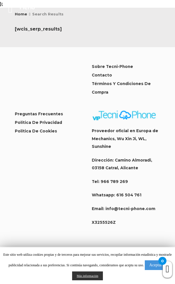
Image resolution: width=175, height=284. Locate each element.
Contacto (102, 75)
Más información (87, 275)
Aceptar (155, 265)
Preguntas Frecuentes (39, 114)
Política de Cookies (36, 131)
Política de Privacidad (38, 122)
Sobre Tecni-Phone (112, 66)
